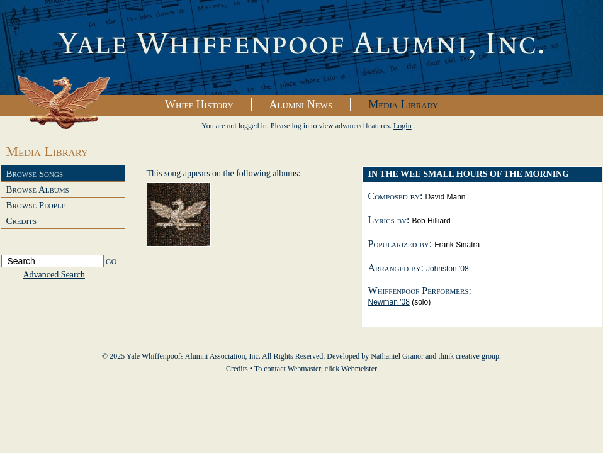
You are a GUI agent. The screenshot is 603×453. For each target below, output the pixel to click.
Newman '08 (389, 302)
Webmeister (359, 368)
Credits (21, 221)
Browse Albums (37, 189)
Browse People (36, 205)
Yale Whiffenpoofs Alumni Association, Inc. (301, 48)
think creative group (468, 356)
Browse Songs (35, 174)
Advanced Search (54, 274)
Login (402, 125)
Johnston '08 (447, 268)
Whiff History (199, 104)
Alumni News (301, 104)
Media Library (403, 104)
